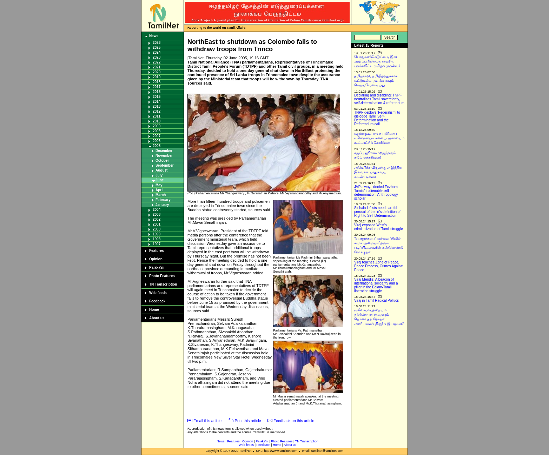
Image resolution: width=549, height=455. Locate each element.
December (164, 151)
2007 (156, 136)
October (162, 160)
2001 (156, 224)
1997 (156, 244)
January (162, 205)
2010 (156, 121)
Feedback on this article (293, 421)
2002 (156, 219)
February (163, 200)
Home (154, 310)
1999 (156, 234)
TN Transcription (163, 284)
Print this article (248, 421)
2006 (156, 141)
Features (156, 251)
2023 (156, 57)
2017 (156, 87)
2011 (156, 116)
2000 (156, 229)
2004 (156, 210)
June (160, 180)
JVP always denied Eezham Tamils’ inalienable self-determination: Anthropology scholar (376, 192)
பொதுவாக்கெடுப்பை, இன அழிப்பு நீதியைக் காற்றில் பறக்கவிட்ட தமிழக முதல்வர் (377, 61)
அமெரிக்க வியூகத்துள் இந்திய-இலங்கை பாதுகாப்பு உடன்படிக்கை (378, 172)
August (161, 170)
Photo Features (162, 276)
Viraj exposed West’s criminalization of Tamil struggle (378, 227)
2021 (156, 67)
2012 (156, 111)
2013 (156, 106)
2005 (156, 146)
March (161, 195)
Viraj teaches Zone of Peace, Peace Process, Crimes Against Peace (378, 266)
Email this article (207, 421)
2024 (156, 52)
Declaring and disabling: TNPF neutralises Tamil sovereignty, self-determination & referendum (379, 99)
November (164, 156)
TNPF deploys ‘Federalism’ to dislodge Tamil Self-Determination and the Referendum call (377, 118)
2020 (156, 72)
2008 (156, 131)
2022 (156, 62)
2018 (156, 82)
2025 (156, 47)
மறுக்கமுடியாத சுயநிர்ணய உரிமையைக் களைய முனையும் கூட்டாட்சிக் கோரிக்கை (379, 138)
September (165, 165)
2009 (156, 126)
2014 (156, 101)
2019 (156, 77)
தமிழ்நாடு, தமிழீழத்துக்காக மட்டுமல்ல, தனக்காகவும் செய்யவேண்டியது (375, 80)
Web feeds (158, 293)
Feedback (157, 301)
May (159, 185)
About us (156, 318)
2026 (156, 43)
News (153, 36)
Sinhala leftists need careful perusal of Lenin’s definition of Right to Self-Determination (377, 212)
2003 (156, 214)
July (159, 175)
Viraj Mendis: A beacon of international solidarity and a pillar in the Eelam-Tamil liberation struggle (376, 285)
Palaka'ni (156, 267)
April (160, 190)
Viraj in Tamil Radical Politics (376, 300)
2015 (156, 97)
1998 (156, 239)
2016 (156, 92)
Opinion (156, 259)
